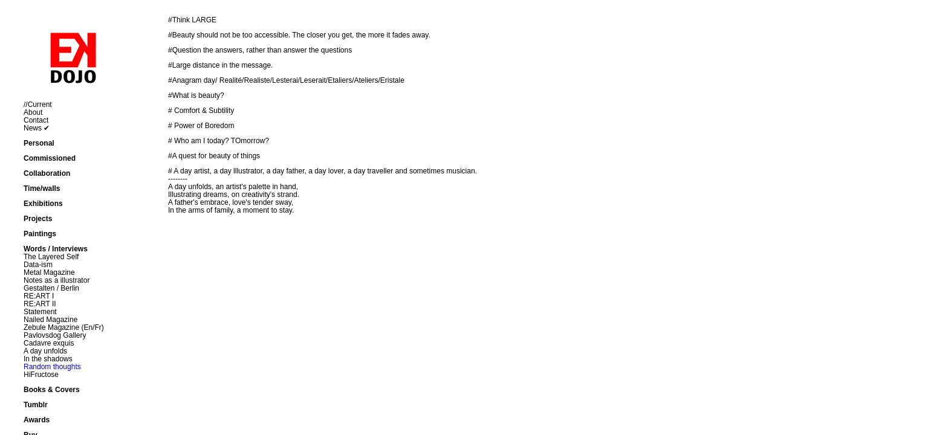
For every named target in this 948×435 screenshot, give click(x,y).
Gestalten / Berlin (51, 288)
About (33, 112)
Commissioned (50, 158)
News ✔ (37, 128)
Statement (40, 312)
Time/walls (42, 188)
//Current (38, 104)
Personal (39, 143)
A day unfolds (45, 351)
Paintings (40, 234)
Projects (38, 218)
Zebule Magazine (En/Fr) (64, 327)
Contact (36, 120)
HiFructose (41, 374)
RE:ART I (39, 296)
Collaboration (47, 173)
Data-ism (38, 264)
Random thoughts (52, 366)
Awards (37, 420)
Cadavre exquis (49, 343)
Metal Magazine (49, 272)
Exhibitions (43, 203)
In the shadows (48, 359)
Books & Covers (52, 389)
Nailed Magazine (50, 319)
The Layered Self (51, 257)
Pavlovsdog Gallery (55, 335)
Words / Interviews (56, 249)
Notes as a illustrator (56, 280)
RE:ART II (40, 304)
